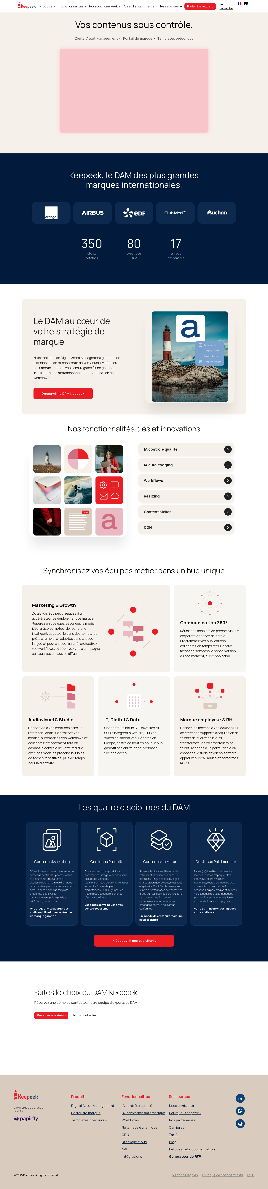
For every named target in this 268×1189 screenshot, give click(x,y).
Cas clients (133, 6)
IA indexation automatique (143, 1113)
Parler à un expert (200, 6)
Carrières (176, 1127)
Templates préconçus (175, 38)
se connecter (226, 6)
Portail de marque (85, 1113)
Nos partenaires (182, 1120)
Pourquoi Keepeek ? (104, 6)
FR (243, 3)
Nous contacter (84, 1015)
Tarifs (150, 6)
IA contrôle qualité (137, 1105)
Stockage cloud (134, 1142)
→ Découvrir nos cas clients (134, 941)
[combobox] (243, 3)
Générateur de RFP (185, 1156)
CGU (250, 1175)
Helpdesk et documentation (192, 1149)
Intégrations (132, 1156)
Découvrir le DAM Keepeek (63, 394)
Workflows (130, 1120)
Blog (172, 1142)
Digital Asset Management (92, 1105)
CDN (125, 1134)
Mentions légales (185, 1175)
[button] (46, 6)
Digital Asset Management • (98, 38)
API (124, 1149)
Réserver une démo (51, 1015)
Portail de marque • (139, 38)
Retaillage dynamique (139, 1127)
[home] (27, 6)
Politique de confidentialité (222, 1175)
